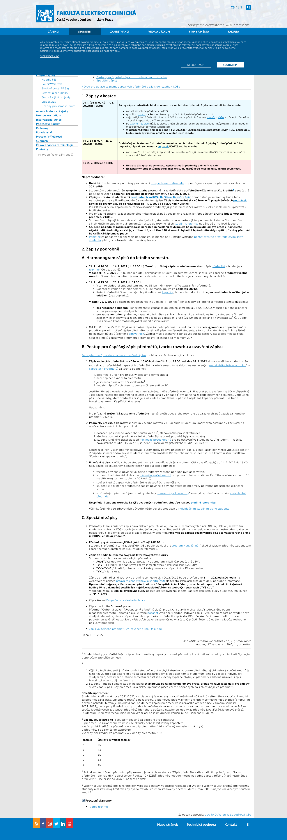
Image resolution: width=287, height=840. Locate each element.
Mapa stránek (167, 824)
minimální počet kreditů (155, 439)
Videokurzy (49, 101)
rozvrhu (94, 269)
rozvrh (141, 114)
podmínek (240, 200)
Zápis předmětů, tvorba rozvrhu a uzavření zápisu (114, 355)
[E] (247, 824)
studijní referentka (186, 223)
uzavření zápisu (139, 123)
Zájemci (53, 31)
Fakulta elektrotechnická (96, 12)
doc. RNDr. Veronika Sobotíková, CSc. (228, 814)
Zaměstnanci (119, 31)
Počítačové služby (48, 123)
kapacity (167, 292)
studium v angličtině (185, 545)
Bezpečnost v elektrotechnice (125, 600)
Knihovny (42, 128)
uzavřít (211, 117)
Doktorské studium (48, 115)
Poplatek (95, 236)
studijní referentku (203, 502)
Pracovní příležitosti (49, 136)
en (240, 7)
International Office (49, 119)
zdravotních (136, 333)
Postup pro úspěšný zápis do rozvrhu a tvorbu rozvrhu (131, 77)
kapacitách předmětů (103, 368)
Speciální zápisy (106, 80)
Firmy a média (199, 31)
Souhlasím (230, 64)
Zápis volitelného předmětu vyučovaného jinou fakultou (125, 628)
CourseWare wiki (52, 84)
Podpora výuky (45, 74)
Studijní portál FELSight (57, 88)
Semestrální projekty (55, 92)
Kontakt (231, 824)
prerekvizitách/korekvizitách (227, 365)
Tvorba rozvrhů (98, 806)
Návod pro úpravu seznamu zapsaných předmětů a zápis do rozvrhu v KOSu (131, 86)
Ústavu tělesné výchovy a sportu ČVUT (140, 580)
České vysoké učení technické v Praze (84, 19)
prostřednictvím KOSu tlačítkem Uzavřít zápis (160, 197)
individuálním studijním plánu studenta (203, 508)
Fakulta (233, 31)
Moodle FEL (49, 79)
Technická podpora (201, 824)
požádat (152, 612)
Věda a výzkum (159, 31)
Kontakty (42, 149)
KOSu (221, 117)
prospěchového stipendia (167, 183)
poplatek (163, 146)
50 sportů (42, 140)
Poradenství (44, 132)
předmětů (218, 266)
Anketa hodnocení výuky (52, 111)
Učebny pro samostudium (58, 106)
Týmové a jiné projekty (56, 97)
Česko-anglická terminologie (55, 145)
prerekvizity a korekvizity (173, 493)
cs (233, 7)
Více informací (49, 56)
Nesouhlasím (195, 64)
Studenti (84, 31)
